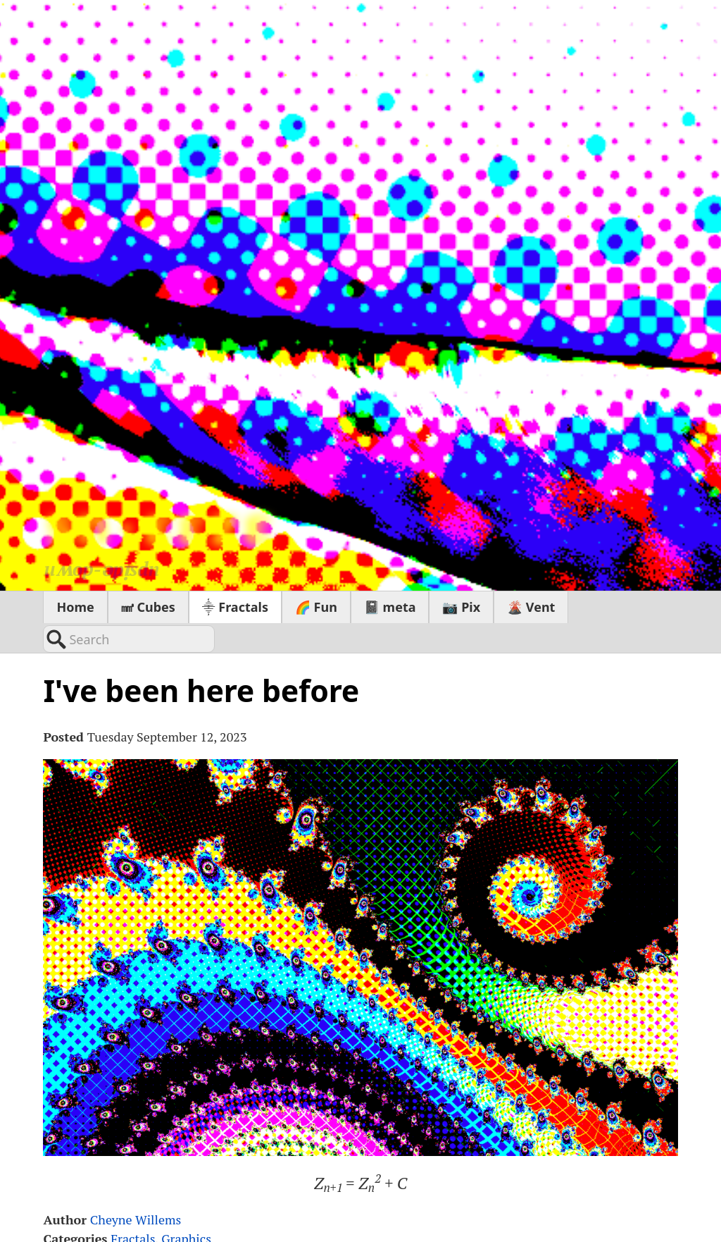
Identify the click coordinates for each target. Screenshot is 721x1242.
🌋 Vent (531, 606)
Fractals (133, 1208)
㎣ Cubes (148, 606)
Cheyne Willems (136, 1189)
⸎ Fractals (235, 606)
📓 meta (390, 606)
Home (75, 606)
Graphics (186, 1208)
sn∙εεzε (159, 529)
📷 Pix (461, 606)
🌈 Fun (316, 606)
